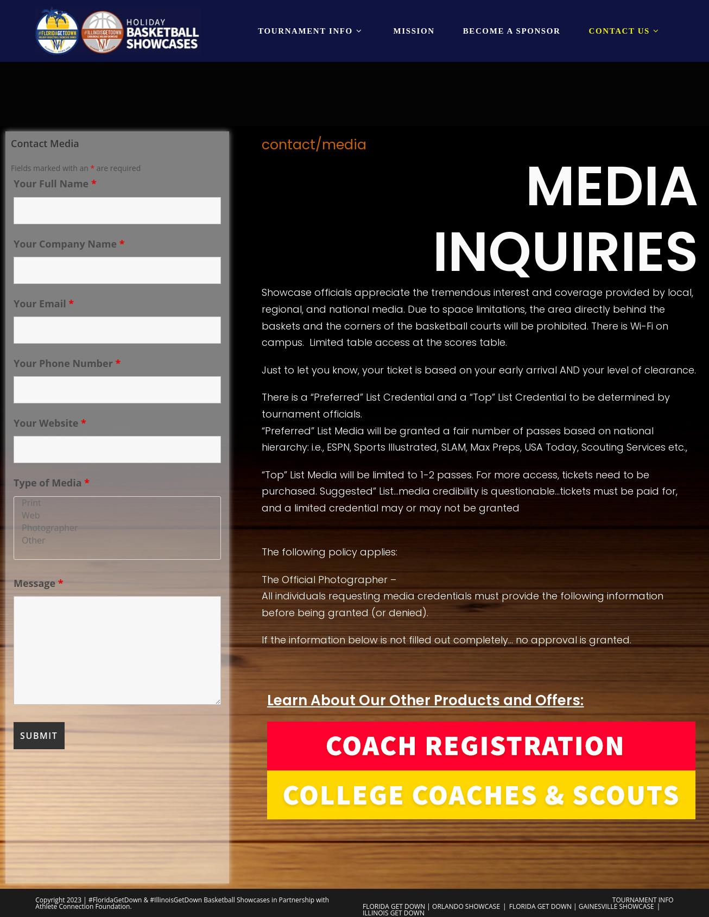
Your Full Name (55, 183)
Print (117, 503)
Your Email (44, 303)
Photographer (117, 528)
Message (39, 583)
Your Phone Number (67, 363)
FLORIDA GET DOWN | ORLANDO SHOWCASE (431, 906)
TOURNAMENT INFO (643, 900)
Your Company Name (69, 243)
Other (117, 540)
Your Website (50, 422)
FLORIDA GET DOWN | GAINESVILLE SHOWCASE (581, 906)
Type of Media (52, 482)
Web (117, 515)
